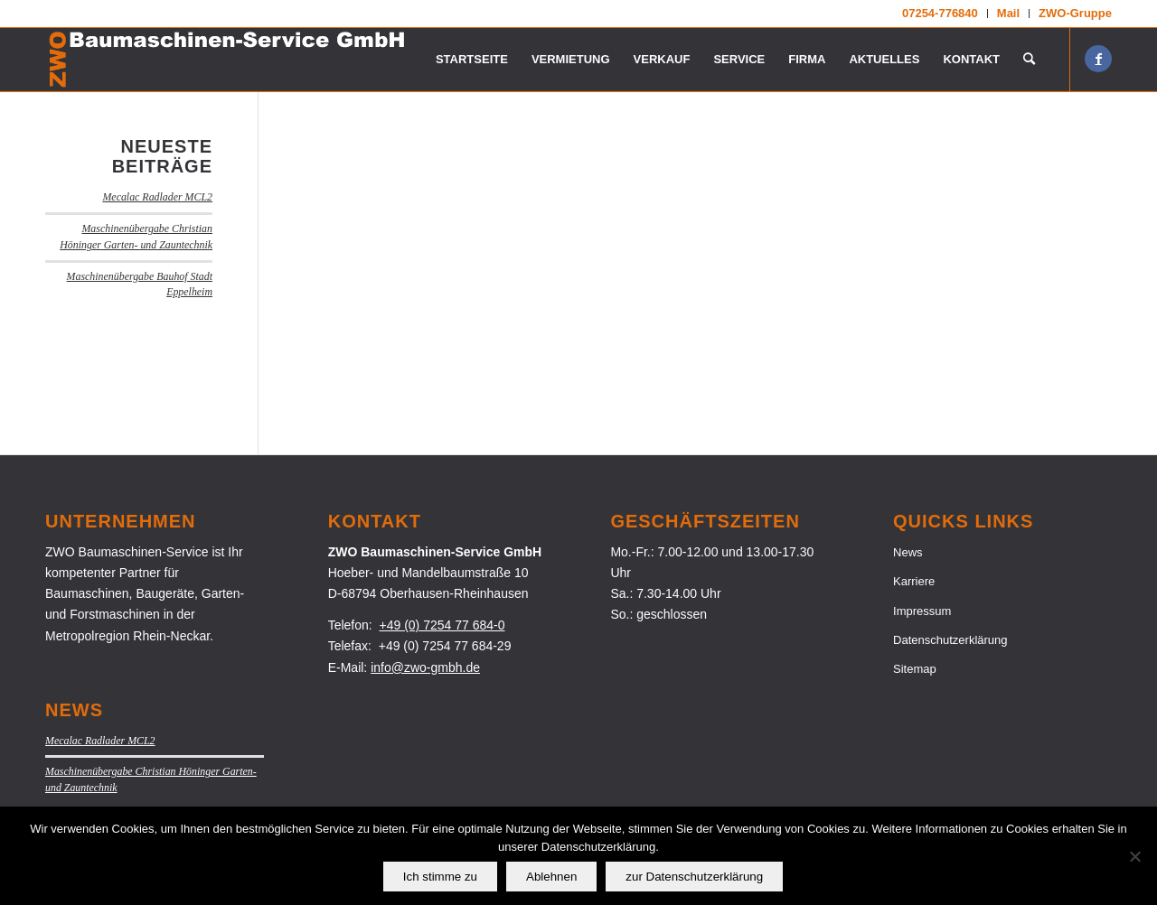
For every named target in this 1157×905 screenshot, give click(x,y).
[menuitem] (940, 13)
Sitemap (914, 669)
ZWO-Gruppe (1075, 13)
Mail (1008, 13)
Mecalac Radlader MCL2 (157, 197)
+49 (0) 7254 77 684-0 (442, 625)
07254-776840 (940, 13)
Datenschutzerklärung (950, 640)
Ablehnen (551, 876)
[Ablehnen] (1134, 856)
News (908, 552)
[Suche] (1029, 59)
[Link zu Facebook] (1098, 58)
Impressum (922, 611)
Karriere (914, 581)
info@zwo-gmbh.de (425, 667)
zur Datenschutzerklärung (694, 876)
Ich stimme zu (440, 876)
